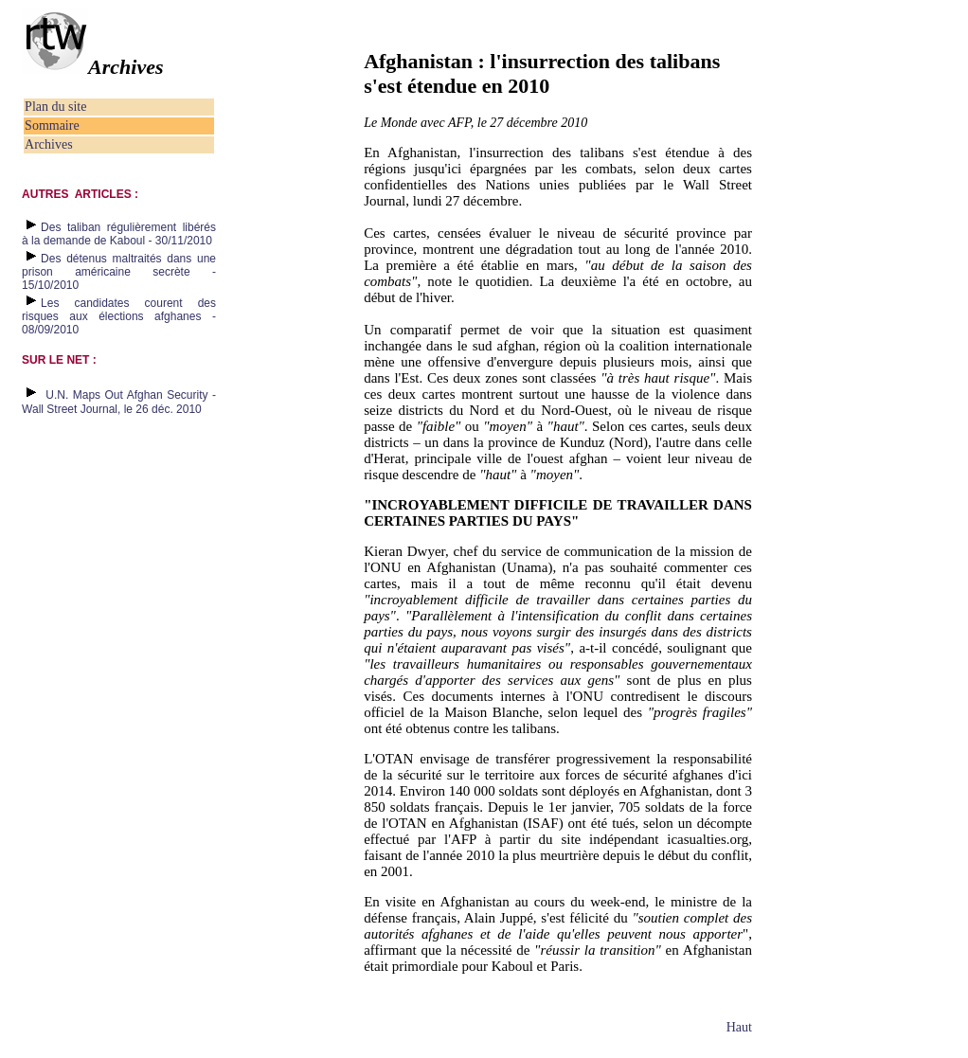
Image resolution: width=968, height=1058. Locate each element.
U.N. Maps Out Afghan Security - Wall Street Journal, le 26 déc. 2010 (119, 402)
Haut (739, 1027)
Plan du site (55, 106)
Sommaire (52, 125)
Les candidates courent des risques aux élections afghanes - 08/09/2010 (119, 316)
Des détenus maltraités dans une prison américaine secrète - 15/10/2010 (119, 272)
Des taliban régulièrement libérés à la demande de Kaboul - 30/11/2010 (119, 234)
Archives (49, 144)
